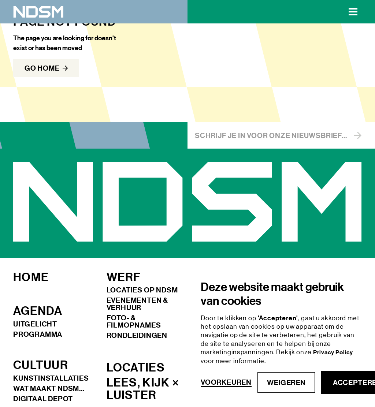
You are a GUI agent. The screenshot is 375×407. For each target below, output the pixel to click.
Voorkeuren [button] (226, 382)
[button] (353, 11)
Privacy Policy (333, 352)
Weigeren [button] (286, 382)
